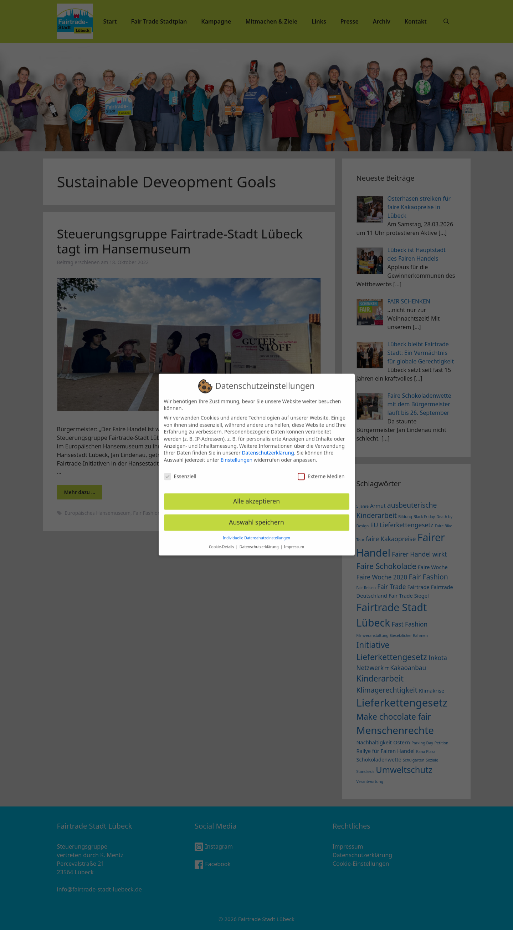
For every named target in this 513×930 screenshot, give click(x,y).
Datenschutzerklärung (268, 447)
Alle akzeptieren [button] (256, 495)
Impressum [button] (294, 540)
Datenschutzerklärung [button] (260, 540)
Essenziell (180, 470)
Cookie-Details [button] (222, 540)
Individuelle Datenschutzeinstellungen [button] (256, 532)
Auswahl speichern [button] (256, 516)
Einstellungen (236, 454)
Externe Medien (321, 470)
